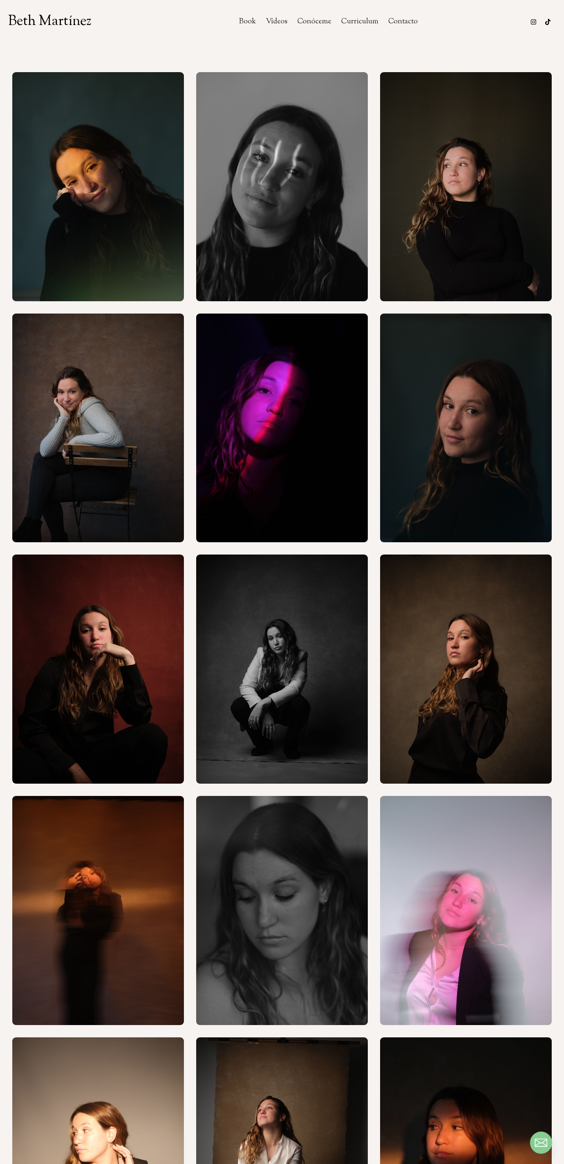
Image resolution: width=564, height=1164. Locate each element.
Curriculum (359, 21)
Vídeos (277, 21)
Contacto (403, 21)
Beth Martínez (49, 21)
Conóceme (314, 21)
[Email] (541, 1143)
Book (247, 21)
